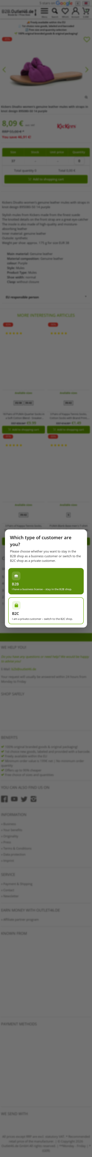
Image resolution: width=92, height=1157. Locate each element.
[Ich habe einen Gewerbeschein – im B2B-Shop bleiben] (46, 581)
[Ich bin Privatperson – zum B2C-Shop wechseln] (46, 610)
